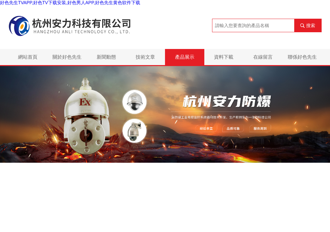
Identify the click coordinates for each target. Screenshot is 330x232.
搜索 (310, 25)
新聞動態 (106, 57)
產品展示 (184, 57)
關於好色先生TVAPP (67, 59)
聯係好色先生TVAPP (302, 59)
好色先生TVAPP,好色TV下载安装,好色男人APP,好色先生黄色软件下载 (70, 2)
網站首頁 (27, 57)
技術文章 (145, 57)
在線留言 (263, 57)
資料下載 (223, 57)
